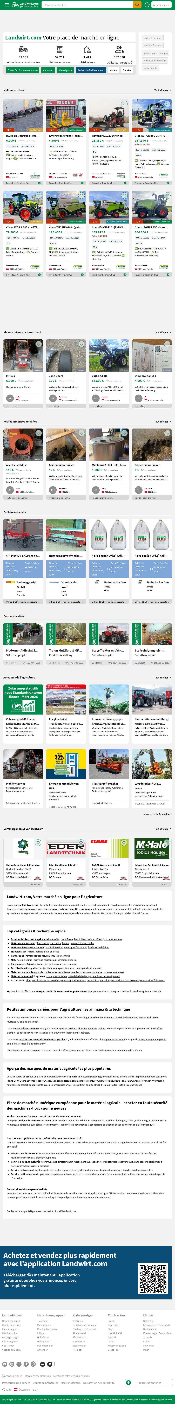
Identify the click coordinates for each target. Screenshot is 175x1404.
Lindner (31, 1080)
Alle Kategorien (10, 1341)
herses (31, 951)
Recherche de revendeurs (91, 70)
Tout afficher (163, 90)
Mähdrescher (44, 1325)
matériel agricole (153, 37)
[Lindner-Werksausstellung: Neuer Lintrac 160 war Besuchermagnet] (152, 714)
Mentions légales (70, 1383)
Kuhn (129, 1080)
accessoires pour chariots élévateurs (145, 980)
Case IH (40, 1080)
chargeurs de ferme (56, 976)
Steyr (163, 1076)
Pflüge (40, 1333)
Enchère (127, 70)
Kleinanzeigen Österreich (156, 1325)
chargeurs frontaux (36, 980)
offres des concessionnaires (23, 70)
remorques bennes (35, 955)
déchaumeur (42, 951)
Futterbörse (79, 1341)
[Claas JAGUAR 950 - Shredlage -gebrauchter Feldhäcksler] (152, 234)
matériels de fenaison (126, 1017)
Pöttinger (146, 1080)
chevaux (82, 1028)
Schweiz (147, 1337)
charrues (54, 951)
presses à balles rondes (82, 943)
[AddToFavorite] (38, 104)
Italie (138, 1120)
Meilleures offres (13, 90)
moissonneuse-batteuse (57, 972)
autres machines (37, 1043)
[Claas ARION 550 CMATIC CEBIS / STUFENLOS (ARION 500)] (152, 142)
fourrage (11, 1021)
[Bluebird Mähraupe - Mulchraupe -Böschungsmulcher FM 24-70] (23, 142)
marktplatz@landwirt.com (160, 1399)
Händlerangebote (11, 1325)
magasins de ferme (148, 1017)
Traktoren (42, 1320)
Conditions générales (45, 1383)
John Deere (67, 939)
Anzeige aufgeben (11, 1349)
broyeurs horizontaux (45, 959)
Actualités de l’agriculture (19, 677)
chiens (102, 1028)
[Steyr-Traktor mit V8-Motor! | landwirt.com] (109, 644)
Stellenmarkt (79, 1345)
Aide (6, 1389)
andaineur (55, 943)
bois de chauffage (29, 1021)
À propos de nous (12, 1376)
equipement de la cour (113, 1039)
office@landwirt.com (65, 1211)
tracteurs (109, 1017)
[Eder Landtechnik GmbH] (66, 862)
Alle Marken (8, 1345)
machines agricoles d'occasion (128, 904)
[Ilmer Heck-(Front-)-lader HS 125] (66, 142)
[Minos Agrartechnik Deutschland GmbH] (23, 862)
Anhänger (42, 1349)
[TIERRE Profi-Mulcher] (109, 778)
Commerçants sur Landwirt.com (23, 828)
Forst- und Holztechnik (85, 1329)
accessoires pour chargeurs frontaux (66, 980)
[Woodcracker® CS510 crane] (152, 778)
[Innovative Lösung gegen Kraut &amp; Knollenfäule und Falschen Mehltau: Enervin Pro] (109, 714)
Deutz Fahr (119, 1080)
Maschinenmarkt (11, 1320)
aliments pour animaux (156, 53)
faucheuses (43, 943)
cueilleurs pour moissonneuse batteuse (91, 972)
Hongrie (146, 1120)
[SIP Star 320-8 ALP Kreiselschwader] (23, 561)
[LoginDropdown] (161, 4)
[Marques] (49, 1364)
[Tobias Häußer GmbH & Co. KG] (151, 862)
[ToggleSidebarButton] (6, 5)
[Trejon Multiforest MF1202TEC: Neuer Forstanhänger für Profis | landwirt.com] (66, 644)
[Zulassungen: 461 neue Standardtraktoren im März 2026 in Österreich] (23, 714)
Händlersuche (9, 1333)
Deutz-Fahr (113, 1349)
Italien (146, 1341)
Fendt (77, 939)
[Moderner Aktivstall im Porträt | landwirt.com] (23, 644)
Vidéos (113, 70)
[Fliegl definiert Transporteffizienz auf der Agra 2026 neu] (66, 714)
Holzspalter (43, 1341)
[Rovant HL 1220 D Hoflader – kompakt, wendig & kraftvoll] (109, 142)
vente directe (150, 68)
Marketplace (65, 70)
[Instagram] (11, 1364)
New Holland (88, 939)
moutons (92, 1028)
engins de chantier (93, 1017)
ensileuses (118, 972)
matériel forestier (153, 45)
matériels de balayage (79, 976)
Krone (136, 1080)
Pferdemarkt (79, 1337)
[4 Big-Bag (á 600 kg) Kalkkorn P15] (109, 561)
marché (156, 909)
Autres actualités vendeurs (157, 814)
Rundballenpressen (47, 1329)
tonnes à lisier (72, 968)
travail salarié (46, 1032)
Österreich (148, 1320)
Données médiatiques (38, 1376)
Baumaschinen (45, 1345)
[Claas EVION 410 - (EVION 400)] (109, 234)
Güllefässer (43, 1337)
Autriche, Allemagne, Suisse (119, 1120)
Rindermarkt (79, 1333)
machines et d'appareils (66, 1076)
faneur (65, 943)
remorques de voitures (58, 955)
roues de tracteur (47, 964)
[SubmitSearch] (137, 4)
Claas (99, 939)
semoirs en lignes (67, 959)
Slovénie (156, 1120)
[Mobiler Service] (23, 778)
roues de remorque (67, 964)
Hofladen (77, 1349)
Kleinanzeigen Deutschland (157, 1333)
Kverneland (158, 1080)
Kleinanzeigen (9, 1329)
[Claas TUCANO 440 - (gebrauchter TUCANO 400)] (66, 234)
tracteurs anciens (113, 939)
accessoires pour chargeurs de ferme (106, 980)
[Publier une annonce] (147, 5)
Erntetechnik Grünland (85, 1325)
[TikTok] (26, 1364)
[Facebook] (19, 1364)
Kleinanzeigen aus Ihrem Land (22, 332)
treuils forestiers (54, 947)
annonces (48, 70)
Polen (146, 1349)
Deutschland (150, 1329)
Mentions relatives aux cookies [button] (71, 1376)
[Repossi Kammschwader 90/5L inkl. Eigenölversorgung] (66, 561)
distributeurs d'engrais (52, 968)
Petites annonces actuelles (20, 421)
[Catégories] (42, 1364)
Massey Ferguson (89, 1080)
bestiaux (72, 1028)
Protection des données (16, 1383)
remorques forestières (75, 947)
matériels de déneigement (106, 976)
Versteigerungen (10, 1337)
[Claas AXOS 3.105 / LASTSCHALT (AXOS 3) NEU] (23, 234)
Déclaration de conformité (99, 1383)
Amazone (12, 1084)
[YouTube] (4, 1364)
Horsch (25, 1084)
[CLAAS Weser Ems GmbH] (109, 862)
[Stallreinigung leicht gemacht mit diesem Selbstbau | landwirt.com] (152, 644)
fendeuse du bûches (98, 947)
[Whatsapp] (33, 1364)
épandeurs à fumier (91, 968)
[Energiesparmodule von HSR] (66, 778)
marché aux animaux (155, 60)
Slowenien (148, 1345)
